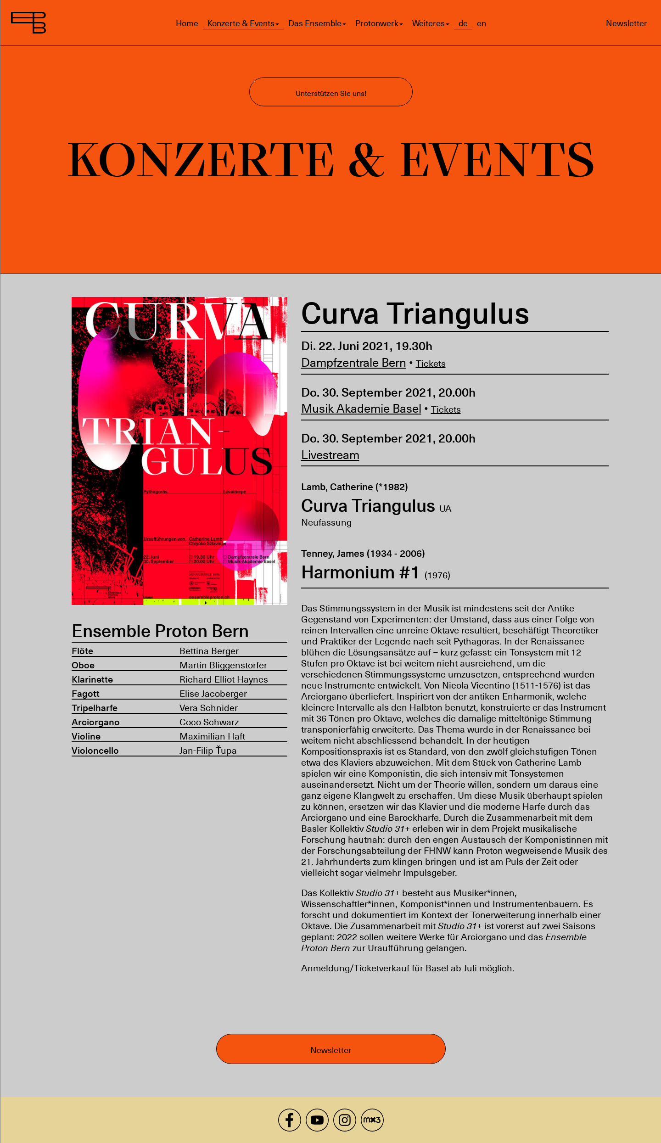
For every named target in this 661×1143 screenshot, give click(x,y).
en (481, 23)
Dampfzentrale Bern (353, 362)
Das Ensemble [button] (317, 23)
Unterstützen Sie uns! (330, 92)
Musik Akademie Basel (361, 408)
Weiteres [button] (430, 23)
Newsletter (626, 23)
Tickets (430, 363)
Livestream (330, 454)
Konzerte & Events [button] (243, 23)
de (462, 23)
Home (186, 23)
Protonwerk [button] (379, 23)
